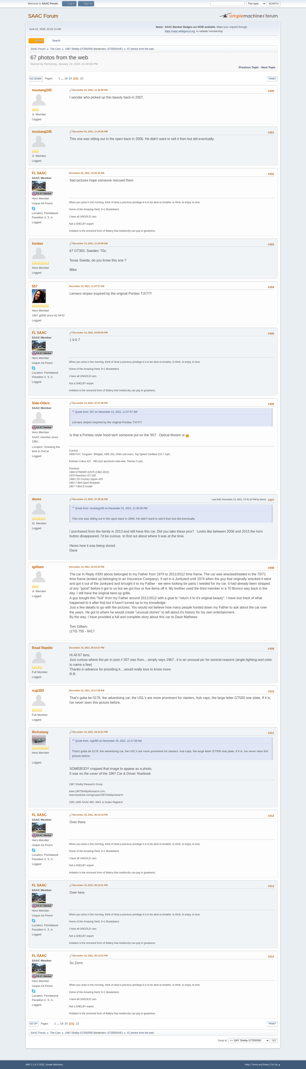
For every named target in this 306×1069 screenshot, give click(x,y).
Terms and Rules (260, 1064)
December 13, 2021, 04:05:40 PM (90, 332)
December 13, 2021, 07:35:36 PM (90, 499)
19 (66, 78)
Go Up (33, 1023)
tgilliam (38, 567)
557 (35, 286)
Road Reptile (42, 648)
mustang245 (42, 90)
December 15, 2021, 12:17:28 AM (86, 690)
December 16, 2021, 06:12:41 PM (90, 885)
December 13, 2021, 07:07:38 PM (90, 403)
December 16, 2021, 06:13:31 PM (90, 955)
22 (81, 78)
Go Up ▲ (275, 1064)
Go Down (35, 78)
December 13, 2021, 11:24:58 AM (90, 243)
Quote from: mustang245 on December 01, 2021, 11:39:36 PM (111, 508)
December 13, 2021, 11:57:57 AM (86, 286)
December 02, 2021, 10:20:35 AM (86, 173)
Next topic (268, 67)
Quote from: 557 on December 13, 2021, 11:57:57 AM (106, 411)
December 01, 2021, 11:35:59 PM (90, 90)
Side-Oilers (41, 403)
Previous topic (249, 67)
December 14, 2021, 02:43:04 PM (86, 567)
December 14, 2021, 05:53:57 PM (86, 647)
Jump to (222, 1040)
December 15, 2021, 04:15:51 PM (90, 732)
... (62, 78)
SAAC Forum (43, 16)
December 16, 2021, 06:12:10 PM (90, 814)
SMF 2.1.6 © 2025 (35, 1064)
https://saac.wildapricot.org (180, 31)
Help (247, 1064)
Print (272, 78)
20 (70, 78)
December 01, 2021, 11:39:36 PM (90, 131)
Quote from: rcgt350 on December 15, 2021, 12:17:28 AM (108, 740)
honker (37, 243)
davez (36, 499)
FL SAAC (39, 173)
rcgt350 (38, 690)
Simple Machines (54, 1064)
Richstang (40, 732)
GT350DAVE (114, 48)
